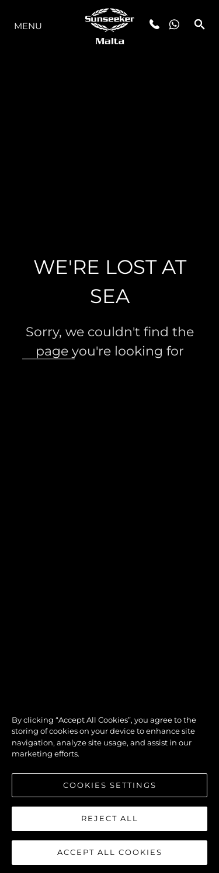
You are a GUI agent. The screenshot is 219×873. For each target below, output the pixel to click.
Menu (28, 25)
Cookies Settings (110, 788)
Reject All (109, 822)
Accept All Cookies (109, 856)
